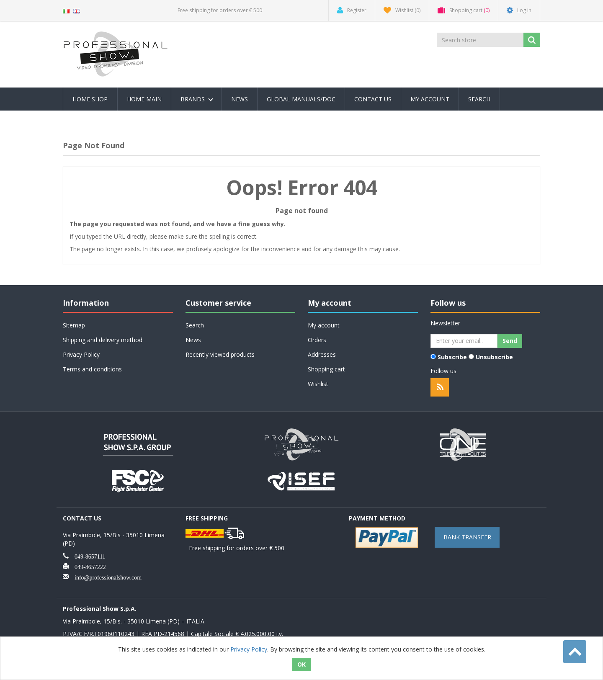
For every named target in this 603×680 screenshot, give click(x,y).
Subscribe (452, 357)
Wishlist (318, 384)
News (239, 99)
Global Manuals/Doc (301, 99)
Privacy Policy (81, 354)
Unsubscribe (494, 357)
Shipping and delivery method (102, 340)
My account (429, 99)
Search (479, 99)
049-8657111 (87, 555)
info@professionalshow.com (105, 576)
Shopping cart (326, 369)
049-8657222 (87, 566)
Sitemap (74, 325)
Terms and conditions (92, 369)
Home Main (144, 99)
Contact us (373, 99)
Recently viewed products (220, 354)
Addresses (322, 354)
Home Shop (90, 99)
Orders (317, 340)
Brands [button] (196, 99)
